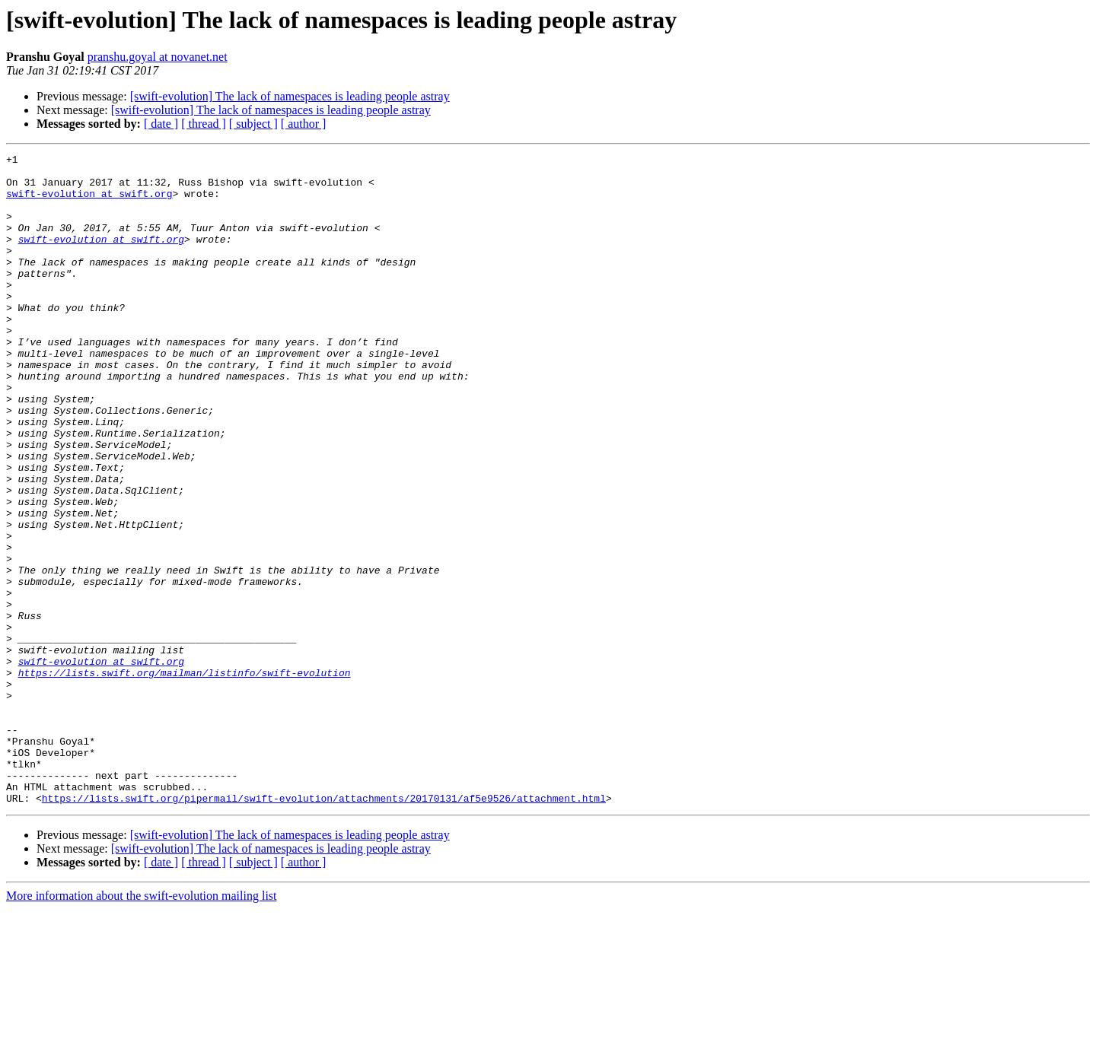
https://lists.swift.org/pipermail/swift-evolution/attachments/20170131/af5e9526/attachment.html (324, 928)
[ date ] (161, 123)
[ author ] (304, 123)
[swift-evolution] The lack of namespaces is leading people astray (290, 96)
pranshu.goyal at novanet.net (158, 56)
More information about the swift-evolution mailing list (141, 1025)
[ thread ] (203, 123)
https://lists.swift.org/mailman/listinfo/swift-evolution (184, 777)
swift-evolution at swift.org (89, 202)
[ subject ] (253, 123)
